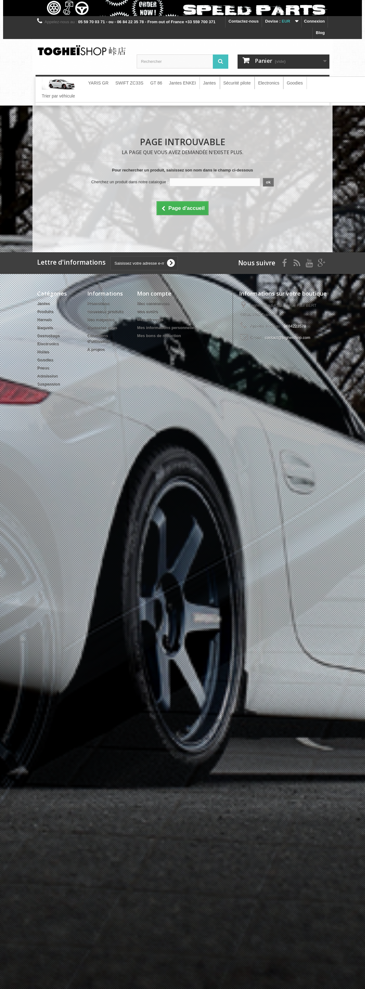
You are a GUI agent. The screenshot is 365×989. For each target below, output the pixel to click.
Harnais (44, 319)
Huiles (43, 351)
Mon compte (154, 293)
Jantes (43, 303)
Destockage (48, 335)
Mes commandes (153, 303)
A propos (96, 349)
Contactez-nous (244, 21)
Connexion (314, 21)
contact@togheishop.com (287, 337)
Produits (45, 311)
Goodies (45, 360)
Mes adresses (150, 319)
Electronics (48, 343)
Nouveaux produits (105, 311)
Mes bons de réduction (159, 335)
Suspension (48, 384)
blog (320, 32)
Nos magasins (100, 319)
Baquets (45, 327)
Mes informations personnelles (166, 327)
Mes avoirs (147, 311)
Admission (47, 376)
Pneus (43, 368)
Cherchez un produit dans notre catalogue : (129, 182)
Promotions (98, 303)
